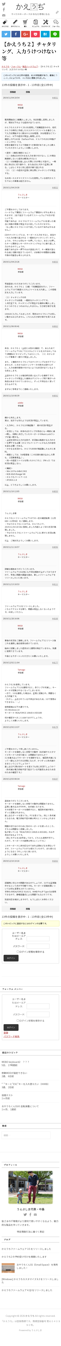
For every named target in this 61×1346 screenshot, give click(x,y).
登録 (6, 1032)
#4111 (55, 584)
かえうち (5, 66)
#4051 (55, 97)
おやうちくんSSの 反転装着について (20, 1106)
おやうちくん (15, 23)
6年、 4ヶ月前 (23, 78)
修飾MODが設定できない (14, 1073)
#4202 (55, 860)
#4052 (55, 187)
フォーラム (56, 23)
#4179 (55, 727)
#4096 (55, 547)
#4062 (55, 326)
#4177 (55, 662)
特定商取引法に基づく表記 (30, 1231)
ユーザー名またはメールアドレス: (19, 935)
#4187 (55, 778)
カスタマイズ (45, 23)
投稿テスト (7, 1095)
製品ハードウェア (30, 66)
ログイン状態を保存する (31, 951)
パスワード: (19, 946)
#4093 (55, 491)
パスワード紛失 (12, 1036)
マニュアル (35, 23)
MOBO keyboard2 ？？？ (15, 1061)
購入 (25, 23)
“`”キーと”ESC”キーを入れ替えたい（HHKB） (26, 1084)
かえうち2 (5, 23)
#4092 (55, 395)
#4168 (55, 618)
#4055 (55, 261)
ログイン (11, 958)
